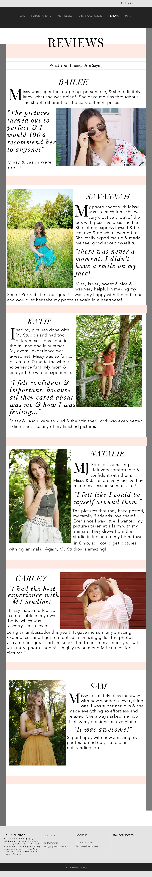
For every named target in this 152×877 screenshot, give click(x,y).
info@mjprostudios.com (57, 846)
